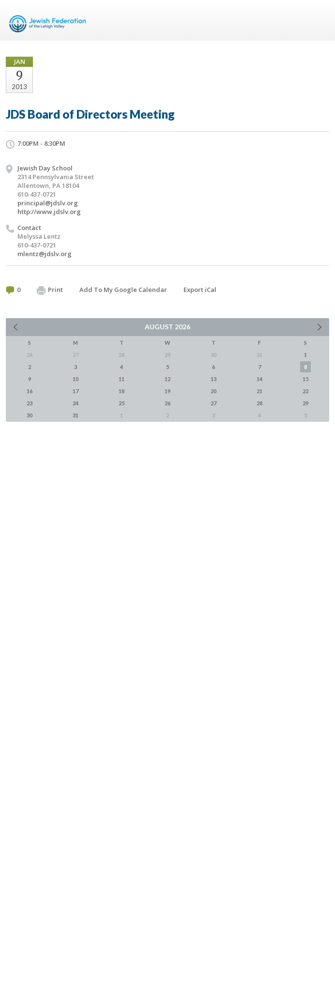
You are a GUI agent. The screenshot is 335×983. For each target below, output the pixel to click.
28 (259, 403)
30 (29, 415)
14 (259, 379)
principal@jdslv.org (47, 203)
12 (167, 379)
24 (75, 403)
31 (75, 415)
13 (213, 379)
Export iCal (199, 289)
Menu (318, 20)
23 (29, 403)
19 (167, 391)
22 (305, 391)
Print (50, 290)
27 (213, 403)
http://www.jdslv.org (49, 211)
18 (121, 391)
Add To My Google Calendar (123, 289)
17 (75, 391)
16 (29, 391)
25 (121, 403)
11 (121, 379)
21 (259, 391)
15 (305, 379)
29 (305, 403)
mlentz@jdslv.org (44, 253)
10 (75, 379)
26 (167, 403)
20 (213, 391)
